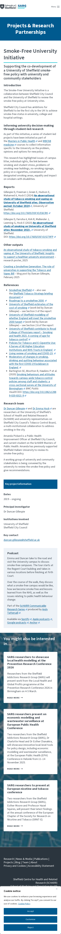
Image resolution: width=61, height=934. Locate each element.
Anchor (35, 623)
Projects (8, 862)
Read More (15, 697)
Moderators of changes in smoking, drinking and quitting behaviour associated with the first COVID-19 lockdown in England (33, 362)
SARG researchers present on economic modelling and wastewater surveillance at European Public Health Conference (26, 721)
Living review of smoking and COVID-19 (32, 353)
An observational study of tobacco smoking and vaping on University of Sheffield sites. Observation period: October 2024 (29, 201)
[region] (30, 910)
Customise (30, 919)
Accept (30, 911)
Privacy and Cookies (15, 866)
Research (9, 859)
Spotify (26, 619)
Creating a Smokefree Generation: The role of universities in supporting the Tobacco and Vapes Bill (29, 270)
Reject (31, 927)
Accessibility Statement (41, 866)
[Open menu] (55, 6)
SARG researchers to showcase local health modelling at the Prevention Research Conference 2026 (29, 662)
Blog (17, 862)
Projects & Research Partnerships (30, 29)
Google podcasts (18, 623)
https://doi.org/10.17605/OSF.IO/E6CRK (27, 213)
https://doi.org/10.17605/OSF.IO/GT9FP (32, 237)
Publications (41, 859)
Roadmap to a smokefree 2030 (28, 301)
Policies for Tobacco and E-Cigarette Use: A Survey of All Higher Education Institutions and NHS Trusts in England (32, 346)
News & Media (24, 859)
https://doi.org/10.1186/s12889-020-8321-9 (32, 393)
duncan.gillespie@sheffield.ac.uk (22, 540)
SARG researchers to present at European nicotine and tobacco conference (28, 788)
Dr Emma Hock (42, 408)
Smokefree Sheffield (21, 290)
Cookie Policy (24, 903)
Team (25, 862)
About (34, 862)
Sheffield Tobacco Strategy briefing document (31, 295)
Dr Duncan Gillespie (15, 408)
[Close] (58, 889)
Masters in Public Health (22, 141)
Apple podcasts (42, 619)
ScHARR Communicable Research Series (26, 607)
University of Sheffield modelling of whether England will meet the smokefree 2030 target (32, 318)
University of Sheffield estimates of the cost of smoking (31, 306)
